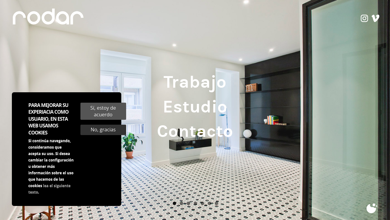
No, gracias (102, 133)
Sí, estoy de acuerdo (103, 115)
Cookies (373, 209)
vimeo (375, 19)
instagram (364, 19)
